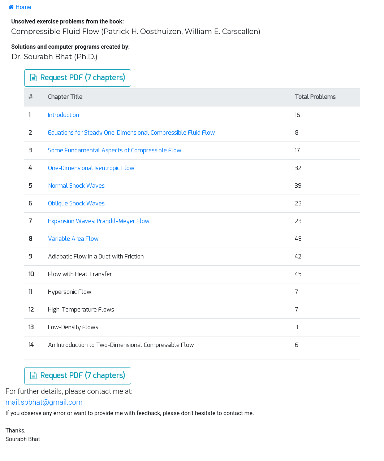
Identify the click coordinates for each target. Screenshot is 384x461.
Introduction (63, 115)
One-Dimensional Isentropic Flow (91, 168)
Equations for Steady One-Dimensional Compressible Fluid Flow (131, 132)
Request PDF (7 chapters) (77, 78)
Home (20, 7)
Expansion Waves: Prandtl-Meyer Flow (99, 221)
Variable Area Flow (73, 239)
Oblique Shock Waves (76, 203)
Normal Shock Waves (76, 186)
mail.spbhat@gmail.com (43, 402)
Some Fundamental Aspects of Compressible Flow (114, 150)
